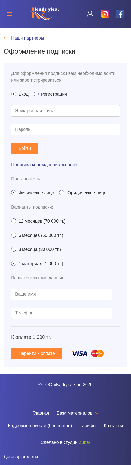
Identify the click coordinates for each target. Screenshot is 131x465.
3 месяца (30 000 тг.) (36, 249)
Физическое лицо (32, 192)
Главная (40, 413)
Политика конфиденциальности (44, 164)
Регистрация (50, 94)
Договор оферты (21, 456)
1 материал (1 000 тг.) (37, 263)
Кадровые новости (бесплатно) (40, 425)
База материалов (78, 413)
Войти (25, 148)
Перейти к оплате (37, 353)
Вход (20, 94)
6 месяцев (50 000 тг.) (37, 235)
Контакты (113, 425)
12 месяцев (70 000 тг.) (38, 221)
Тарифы (88, 425)
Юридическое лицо (82, 192)
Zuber (84, 442)
